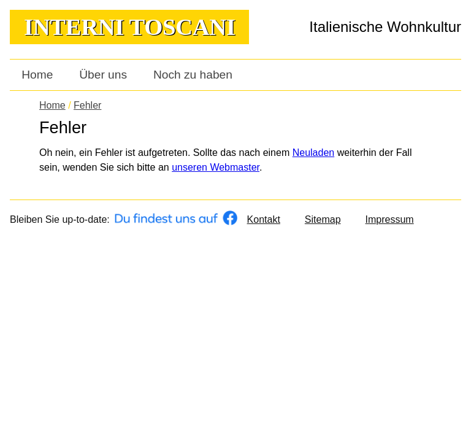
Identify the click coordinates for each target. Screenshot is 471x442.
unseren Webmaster (215, 167)
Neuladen (314, 152)
